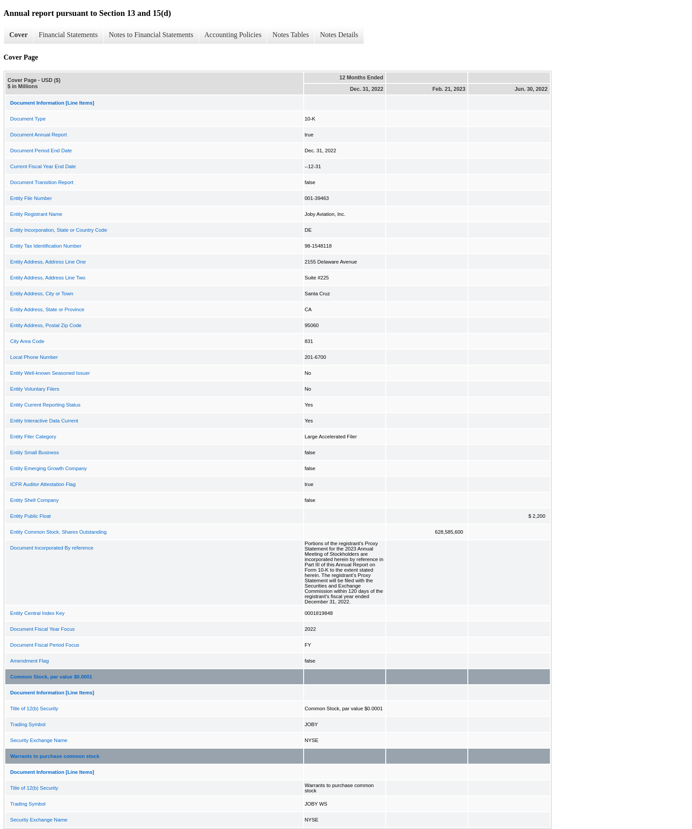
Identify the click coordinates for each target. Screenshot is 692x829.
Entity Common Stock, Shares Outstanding (58, 532)
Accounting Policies (232, 34)
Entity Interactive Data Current (44, 420)
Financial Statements (68, 34)
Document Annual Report (38, 134)
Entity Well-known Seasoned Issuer (50, 373)
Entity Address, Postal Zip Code (46, 325)
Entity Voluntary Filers (34, 389)
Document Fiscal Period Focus (44, 645)
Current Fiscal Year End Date (43, 166)
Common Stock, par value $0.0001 (51, 676)
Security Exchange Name (39, 740)
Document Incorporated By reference (52, 547)
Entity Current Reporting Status (45, 404)
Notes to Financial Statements (151, 34)
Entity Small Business (34, 452)
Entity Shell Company (34, 500)
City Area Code (27, 341)
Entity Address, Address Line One (48, 261)
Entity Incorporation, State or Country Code (58, 230)
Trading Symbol (27, 724)
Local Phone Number (34, 357)
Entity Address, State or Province (47, 309)
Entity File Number (31, 198)
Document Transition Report (41, 182)
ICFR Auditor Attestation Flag (42, 484)
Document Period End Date (41, 150)
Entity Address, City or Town (41, 293)
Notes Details (339, 34)
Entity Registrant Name (36, 214)
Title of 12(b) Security (34, 708)
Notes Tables (290, 34)
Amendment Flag (29, 660)
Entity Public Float (30, 516)
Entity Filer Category (33, 436)
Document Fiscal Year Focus (42, 629)
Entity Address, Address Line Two (47, 277)
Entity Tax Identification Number (46, 246)
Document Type (27, 118)
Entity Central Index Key (37, 613)
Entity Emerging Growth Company (48, 468)
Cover (18, 34)
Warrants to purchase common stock (54, 756)
